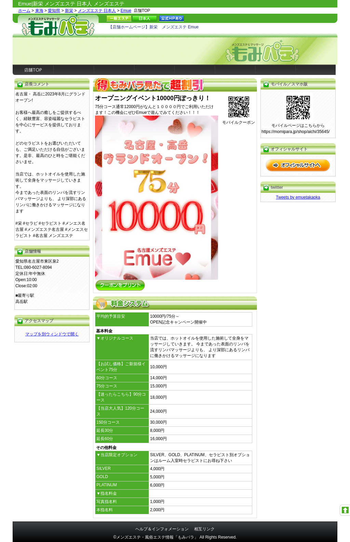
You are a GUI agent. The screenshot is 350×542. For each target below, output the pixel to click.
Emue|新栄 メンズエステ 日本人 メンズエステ (71, 3)
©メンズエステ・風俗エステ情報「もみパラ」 (156, 537)
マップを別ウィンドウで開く (52, 334)
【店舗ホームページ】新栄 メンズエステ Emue (153, 27)
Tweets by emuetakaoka (298, 197)
